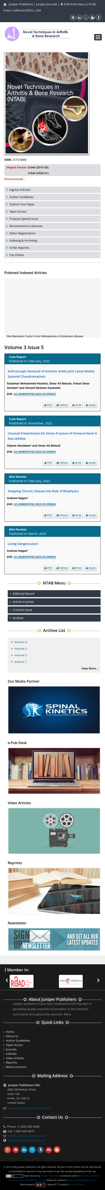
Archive (18, 618)
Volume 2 (20, 655)
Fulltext (62, 405)
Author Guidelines (21, 197)
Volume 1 (20, 662)
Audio (91, 405)
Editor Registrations (22, 233)
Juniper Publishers (21, 4)
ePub (77, 405)
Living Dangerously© (23, 544)
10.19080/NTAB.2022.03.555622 (35, 394)
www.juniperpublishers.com (26, 1140)
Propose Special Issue (23, 219)
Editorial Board (23, 593)
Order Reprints (19, 248)
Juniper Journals (46, 4)
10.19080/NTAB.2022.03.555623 (35, 451)
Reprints (11, 1062)
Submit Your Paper (22, 204)
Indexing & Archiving (23, 240)
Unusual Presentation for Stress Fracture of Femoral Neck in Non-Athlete (52, 436)
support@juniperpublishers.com (29, 1108)
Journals (11, 1049)
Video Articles (15, 1058)
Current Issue (22, 610)
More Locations (16, 1067)
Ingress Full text (19, 190)
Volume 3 (20, 649)
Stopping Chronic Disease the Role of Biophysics (43, 491)
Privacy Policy (77, 1184)
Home (10, 1032)
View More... (89, 668)
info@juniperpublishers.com (26, 1136)
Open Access (17, 211)
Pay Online (16, 255)
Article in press (23, 602)
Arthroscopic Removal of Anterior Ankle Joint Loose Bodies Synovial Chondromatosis (51, 374)
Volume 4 (20, 642)
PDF (48, 405)
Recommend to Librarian (26, 226)
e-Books (11, 1054)
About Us (12, 1036)
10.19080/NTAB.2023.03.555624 (35, 504)
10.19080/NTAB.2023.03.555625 (35, 557)
